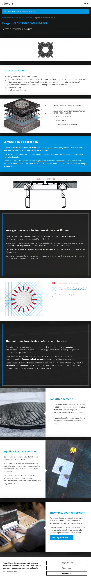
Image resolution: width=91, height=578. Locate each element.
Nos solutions (27, 18)
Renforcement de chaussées (11, 18)
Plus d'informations (10, 571)
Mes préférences (67, 563)
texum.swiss (8, 3)
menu (87, 4)
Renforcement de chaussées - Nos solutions (45, 11)
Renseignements (60, 537)
